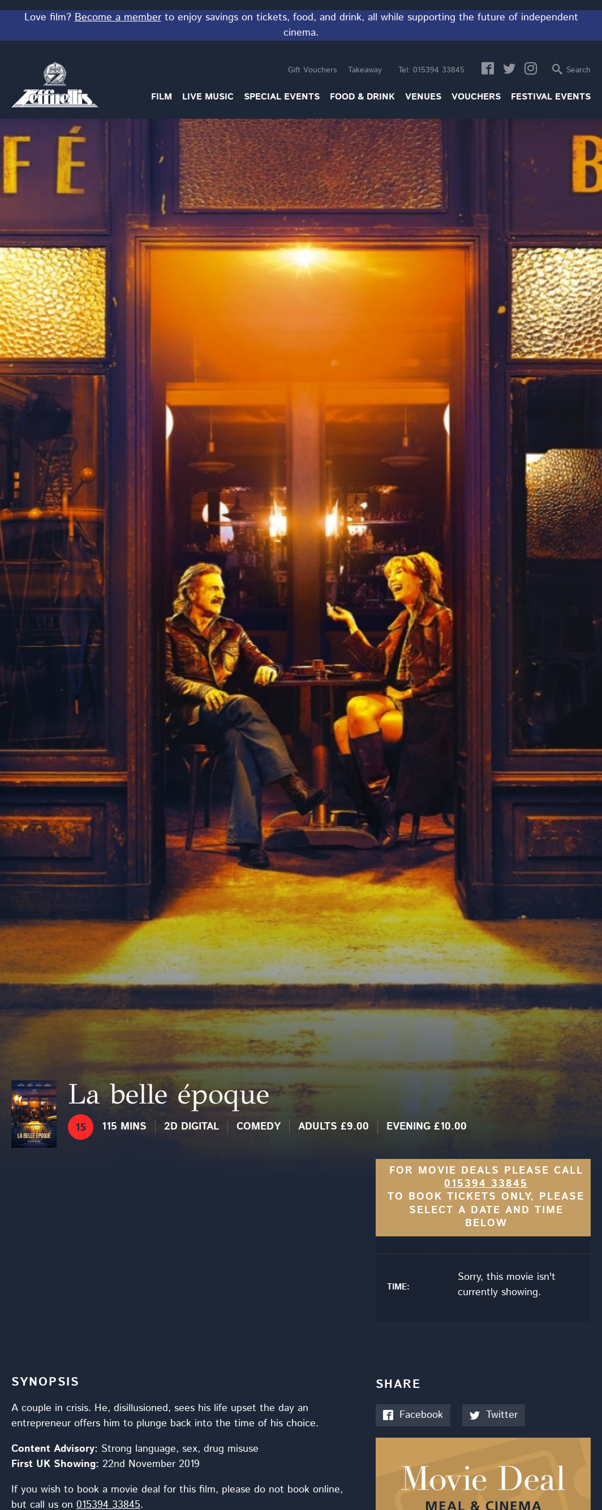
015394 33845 (431, 70)
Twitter (494, 1415)
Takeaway (365, 70)
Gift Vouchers (312, 70)
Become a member (118, 17)
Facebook (413, 1415)
